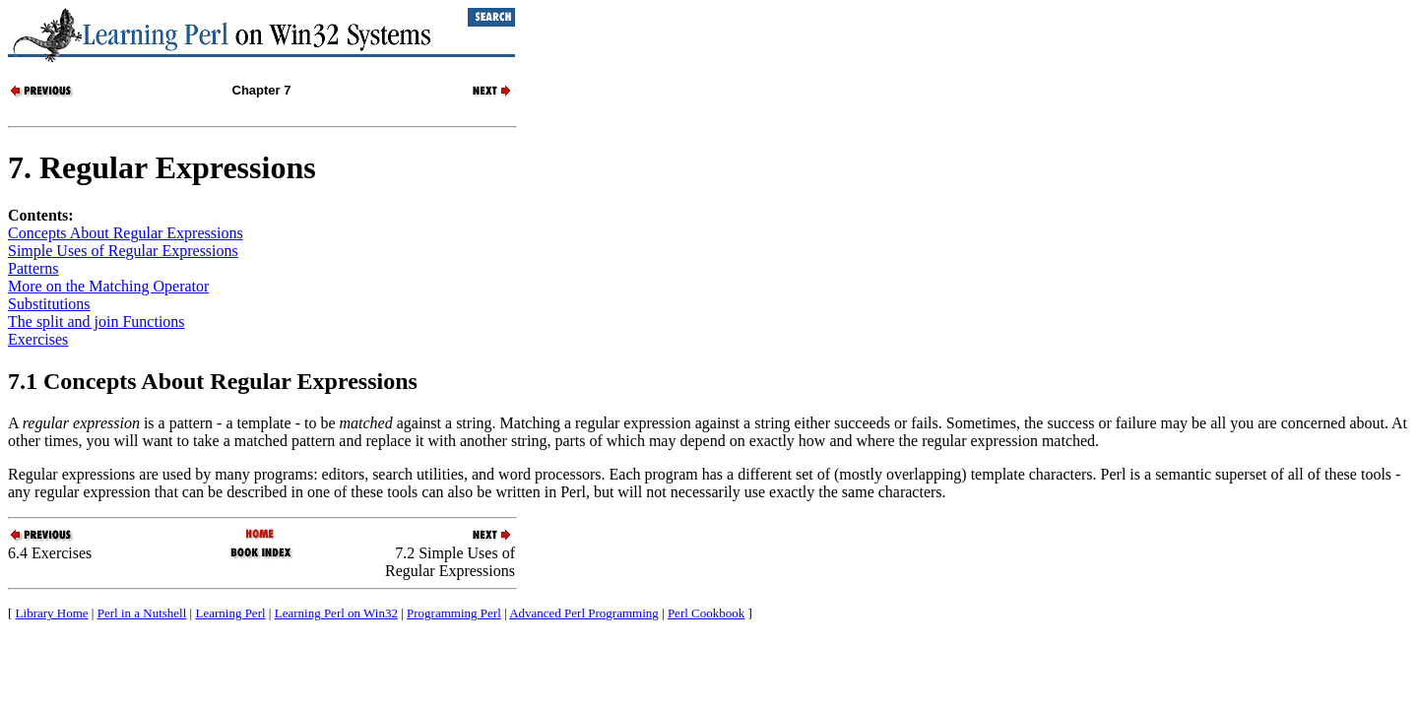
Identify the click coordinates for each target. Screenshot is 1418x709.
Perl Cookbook (706, 613)
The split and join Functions (96, 321)
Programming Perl (454, 613)
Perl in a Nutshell (142, 613)
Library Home (52, 613)
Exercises (38, 339)
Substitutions (49, 303)
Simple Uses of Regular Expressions (123, 250)
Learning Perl (230, 613)
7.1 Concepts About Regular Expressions (213, 381)
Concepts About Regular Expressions (125, 233)
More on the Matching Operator (108, 286)
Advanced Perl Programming (584, 613)
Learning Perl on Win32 (336, 613)
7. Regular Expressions (162, 167)
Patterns (33, 268)
